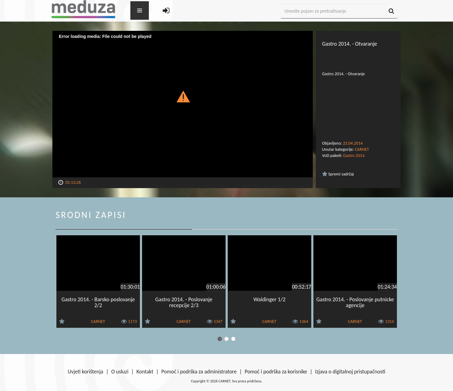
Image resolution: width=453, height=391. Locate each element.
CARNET (362, 149)
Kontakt (145, 371)
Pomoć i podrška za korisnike (276, 371)
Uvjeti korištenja (85, 371)
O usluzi (120, 371)
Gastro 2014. (354, 155)
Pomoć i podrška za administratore (199, 371)
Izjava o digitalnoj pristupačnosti (350, 371)
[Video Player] (182, 104)
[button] (182, 96)
